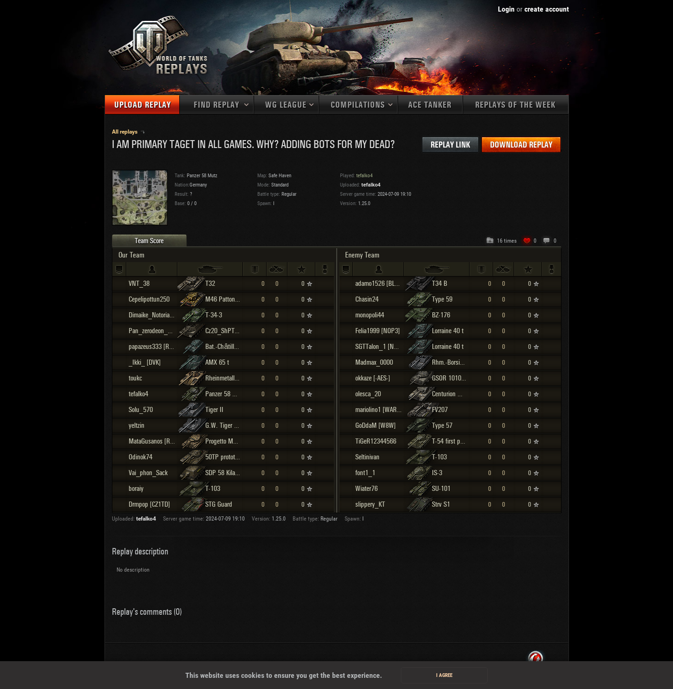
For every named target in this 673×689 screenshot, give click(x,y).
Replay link (450, 145)
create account (546, 9)
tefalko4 (370, 185)
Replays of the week (515, 105)
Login (506, 9)
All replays (125, 132)
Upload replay (142, 105)
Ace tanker (429, 105)
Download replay (521, 145)
